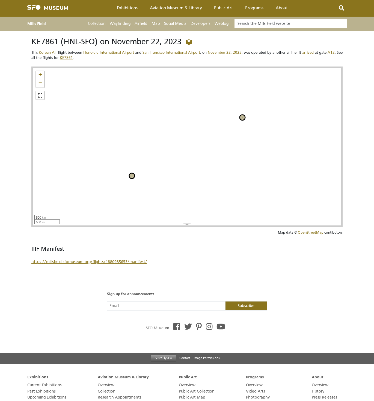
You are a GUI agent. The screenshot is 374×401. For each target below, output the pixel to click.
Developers (200, 23)
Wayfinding (120, 23)
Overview (106, 385)
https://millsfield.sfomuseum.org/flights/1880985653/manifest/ (89, 262)
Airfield (141, 23)
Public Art (223, 7)
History (318, 391)
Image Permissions (207, 358)
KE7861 (66, 57)
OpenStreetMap (310, 232)
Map (156, 23)
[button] (40, 75)
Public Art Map (192, 397)
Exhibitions (127, 7)
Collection (97, 23)
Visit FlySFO (163, 358)
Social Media (175, 23)
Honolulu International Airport (108, 52)
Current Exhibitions (44, 385)
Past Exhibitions (41, 391)
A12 (331, 52)
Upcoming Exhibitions (46, 397)
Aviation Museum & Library (176, 7)
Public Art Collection (197, 391)
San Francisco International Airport (171, 52)
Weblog (221, 23)
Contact (184, 358)
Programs (254, 7)
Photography (258, 397)
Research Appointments (119, 397)
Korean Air (48, 52)
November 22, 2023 (225, 52)
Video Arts (255, 391)
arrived (308, 52)
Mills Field (36, 23)
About (282, 7)
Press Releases (324, 397)
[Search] (291, 23)
